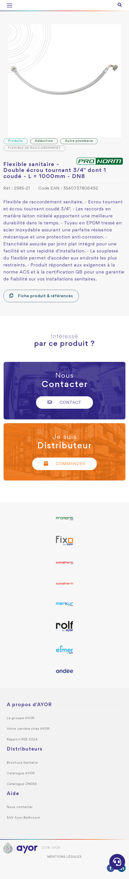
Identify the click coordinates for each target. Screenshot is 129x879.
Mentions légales (64, 856)
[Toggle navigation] (9, 5)
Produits (15, 141)
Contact (64, 402)
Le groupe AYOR (20, 718)
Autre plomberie (79, 141)
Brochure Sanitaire (22, 762)
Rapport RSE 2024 (22, 739)
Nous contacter (20, 807)
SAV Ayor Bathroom (23, 817)
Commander (64, 463)
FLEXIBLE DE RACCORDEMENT (34, 148)
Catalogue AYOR (21, 773)
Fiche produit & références (41, 295)
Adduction (44, 141)
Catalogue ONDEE (22, 784)
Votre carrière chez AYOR (28, 728)
